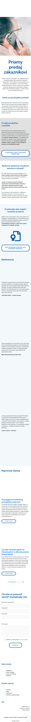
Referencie (9, 693)
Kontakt (8, 689)
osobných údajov (23, 639)
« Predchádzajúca (12, 582)
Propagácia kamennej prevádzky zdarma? (12, 500)
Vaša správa (5, 624)
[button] (15, 153)
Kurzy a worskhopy (11, 674)
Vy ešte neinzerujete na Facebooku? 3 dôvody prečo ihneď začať (15, 552)
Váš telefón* (5, 608)
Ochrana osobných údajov (13, 695)
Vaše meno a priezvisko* (8, 602)
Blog (8, 691)
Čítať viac (9, 521)
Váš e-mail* (4, 613)
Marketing (9, 670)
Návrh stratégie (10, 672)
